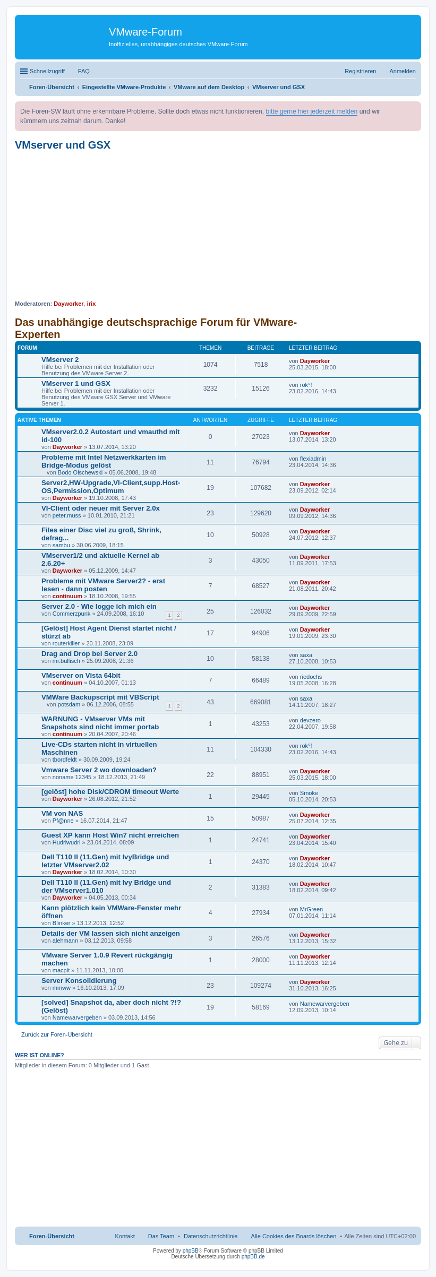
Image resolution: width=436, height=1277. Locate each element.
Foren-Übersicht (51, 1236)
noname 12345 (72, 777)
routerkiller (66, 643)
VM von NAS (62, 813)
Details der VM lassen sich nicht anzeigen (110, 933)
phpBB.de (253, 1256)
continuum (67, 596)
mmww (62, 988)
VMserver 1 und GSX (75, 383)
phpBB (191, 1251)
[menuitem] (211, 1236)
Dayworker (68, 303)
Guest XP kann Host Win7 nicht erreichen (110, 835)
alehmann (65, 940)
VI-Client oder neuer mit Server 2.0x (100, 508)
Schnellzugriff (47, 71)
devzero (310, 720)
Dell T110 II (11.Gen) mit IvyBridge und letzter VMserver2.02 (105, 861)
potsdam (69, 704)
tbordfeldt (65, 759)
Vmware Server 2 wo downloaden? (99, 770)
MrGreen (311, 909)
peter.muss (67, 515)
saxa (306, 655)
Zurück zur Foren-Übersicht (56, 1034)
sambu (61, 545)
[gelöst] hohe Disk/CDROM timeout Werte (110, 792)
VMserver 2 (60, 360)
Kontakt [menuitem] (124, 1236)
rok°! (306, 385)
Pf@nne (63, 820)
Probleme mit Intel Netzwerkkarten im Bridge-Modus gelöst (103, 461)
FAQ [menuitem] (84, 71)
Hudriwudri (67, 842)
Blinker (62, 923)
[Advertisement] (218, 225)
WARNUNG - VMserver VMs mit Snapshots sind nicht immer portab (100, 723)
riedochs (311, 677)
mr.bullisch (66, 661)
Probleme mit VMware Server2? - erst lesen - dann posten (103, 585)
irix (91, 303)
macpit (61, 970)
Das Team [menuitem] (161, 1236)
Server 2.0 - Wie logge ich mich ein (99, 606)
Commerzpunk (72, 613)
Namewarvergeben (77, 1017)
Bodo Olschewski (80, 472)
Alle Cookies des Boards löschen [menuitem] (294, 1236)
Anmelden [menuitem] (402, 71)
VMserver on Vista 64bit (81, 675)
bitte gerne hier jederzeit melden (312, 111)
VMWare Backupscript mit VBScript (100, 697)
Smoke (309, 793)
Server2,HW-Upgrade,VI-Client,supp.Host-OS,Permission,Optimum (110, 487)
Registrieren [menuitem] (360, 71)
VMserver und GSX (62, 145)
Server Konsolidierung (78, 981)
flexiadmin (313, 458)
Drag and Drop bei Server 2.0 (89, 654)
